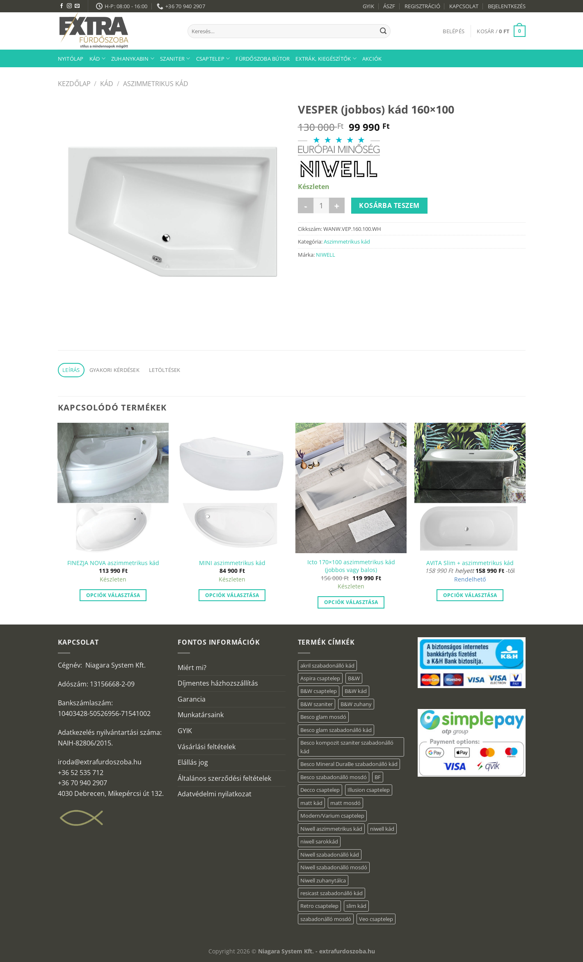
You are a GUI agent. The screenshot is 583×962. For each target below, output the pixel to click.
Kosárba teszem (389, 205)
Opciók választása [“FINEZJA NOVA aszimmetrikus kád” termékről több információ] (113, 595)
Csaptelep (213, 58)
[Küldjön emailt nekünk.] (77, 6)
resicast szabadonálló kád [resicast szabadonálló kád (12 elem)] (331, 893)
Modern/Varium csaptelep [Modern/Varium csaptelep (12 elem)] (332, 815)
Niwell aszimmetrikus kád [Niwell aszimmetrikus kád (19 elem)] (331, 828)
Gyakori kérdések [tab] (114, 370)
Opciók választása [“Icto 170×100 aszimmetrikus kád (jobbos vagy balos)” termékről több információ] (351, 602)
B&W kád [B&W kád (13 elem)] (356, 691)
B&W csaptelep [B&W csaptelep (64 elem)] (318, 691)
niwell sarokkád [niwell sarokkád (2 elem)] (319, 841)
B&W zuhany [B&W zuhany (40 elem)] (356, 704)
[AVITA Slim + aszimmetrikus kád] (469, 488)
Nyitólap (71, 58)
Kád (97, 58)
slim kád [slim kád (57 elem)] (356, 906)
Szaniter (175, 58)
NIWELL (325, 254)
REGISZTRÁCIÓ (422, 6)
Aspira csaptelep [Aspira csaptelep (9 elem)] (320, 678)
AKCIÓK (372, 58)
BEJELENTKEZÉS (507, 6)
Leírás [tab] (71, 370)
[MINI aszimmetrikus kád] (231, 488)
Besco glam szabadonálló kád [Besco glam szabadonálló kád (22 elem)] (336, 730)
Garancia (192, 699)
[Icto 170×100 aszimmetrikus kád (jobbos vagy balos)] (350, 488)
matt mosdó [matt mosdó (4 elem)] (345, 803)
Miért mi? (192, 667)
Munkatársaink (201, 714)
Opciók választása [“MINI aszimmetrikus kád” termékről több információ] (232, 595)
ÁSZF (389, 6)
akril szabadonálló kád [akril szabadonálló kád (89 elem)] (327, 665)
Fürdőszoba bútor (262, 58)
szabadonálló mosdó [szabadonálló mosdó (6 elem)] (325, 919)
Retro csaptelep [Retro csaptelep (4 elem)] (319, 906)
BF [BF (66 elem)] (378, 777)
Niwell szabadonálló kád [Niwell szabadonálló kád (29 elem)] (329, 854)
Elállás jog (193, 762)
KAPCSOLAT (463, 6)
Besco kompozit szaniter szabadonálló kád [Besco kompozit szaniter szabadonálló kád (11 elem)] (346, 747)
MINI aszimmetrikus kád (232, 563)
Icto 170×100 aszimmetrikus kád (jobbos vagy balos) (351, 566)
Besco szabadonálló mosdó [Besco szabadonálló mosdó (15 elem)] (333, 777)
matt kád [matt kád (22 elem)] (311, 803)
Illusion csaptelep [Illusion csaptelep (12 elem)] (369, 789)
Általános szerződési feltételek (224, 778)
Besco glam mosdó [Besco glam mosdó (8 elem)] (323, 716)
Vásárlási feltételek (206, 746)
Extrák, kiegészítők (325, 58)
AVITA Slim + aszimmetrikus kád (470, 563)
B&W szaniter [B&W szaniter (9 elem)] (316, 704)
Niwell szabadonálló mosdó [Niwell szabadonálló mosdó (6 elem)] (333, 867)
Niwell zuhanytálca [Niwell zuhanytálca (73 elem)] (323, 880)
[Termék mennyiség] (321, 205)
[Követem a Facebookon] (61, 6)
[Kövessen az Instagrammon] (69, 6)
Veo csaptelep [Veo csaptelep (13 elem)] (376, 919)
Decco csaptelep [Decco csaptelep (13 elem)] (320, 789)
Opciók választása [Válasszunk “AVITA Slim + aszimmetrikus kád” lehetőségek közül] (470, 595)
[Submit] (383, 31)
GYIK (368, 6)
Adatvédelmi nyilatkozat (214, 793)
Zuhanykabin (132, 58)
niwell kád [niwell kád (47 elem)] (382, 828)
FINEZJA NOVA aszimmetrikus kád (113, 563)
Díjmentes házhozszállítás (218, 683)
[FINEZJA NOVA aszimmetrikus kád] (112, 488)
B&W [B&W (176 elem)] (354, 678)
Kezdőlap (74, 83)
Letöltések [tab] (165, 370)
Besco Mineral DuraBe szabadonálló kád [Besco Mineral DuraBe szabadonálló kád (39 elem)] (349, 764)
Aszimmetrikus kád (155, 83)
